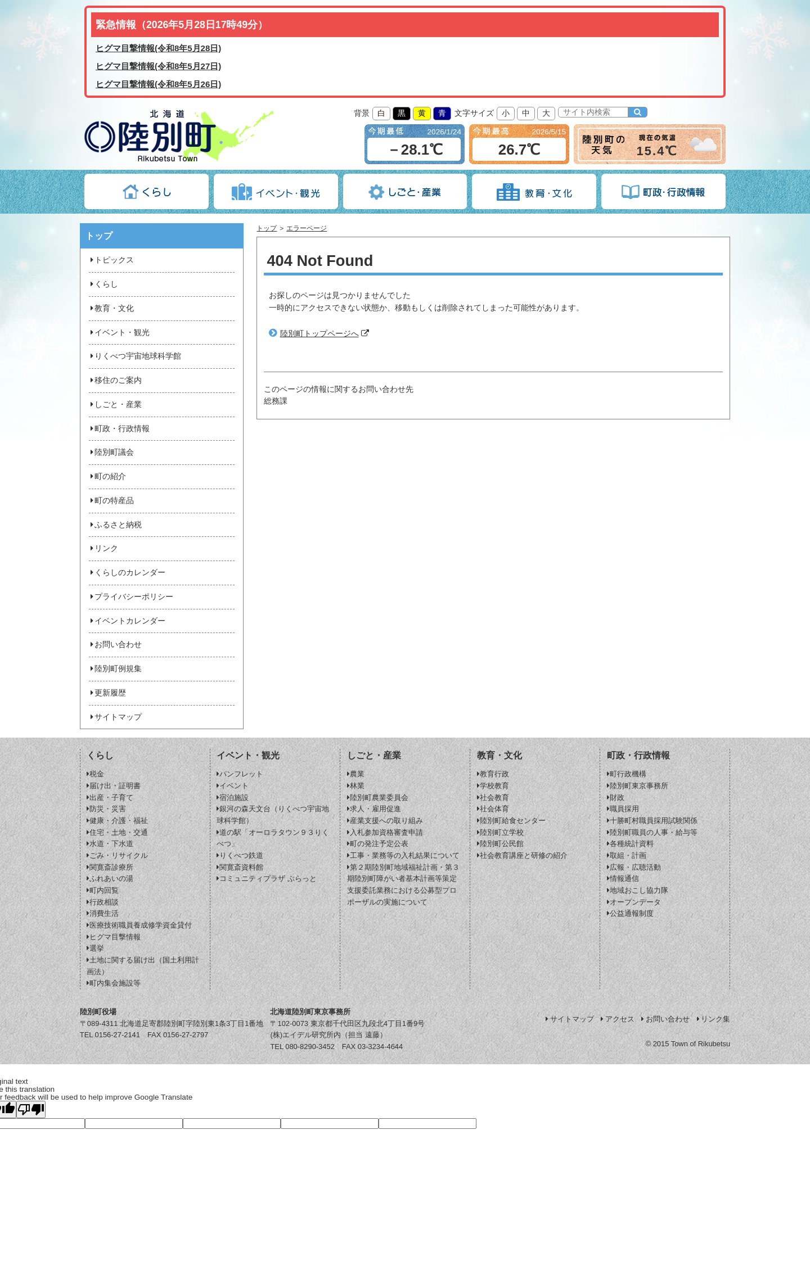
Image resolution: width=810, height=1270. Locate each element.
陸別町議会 (111, 452)
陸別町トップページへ (319, 333)
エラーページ (306, 228)
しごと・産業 (115, 404)
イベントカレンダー (127, 621)
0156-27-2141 (117, 1035)
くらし (103, 284)
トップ (266, 228)
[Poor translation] (31, 1109)
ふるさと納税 (115, 525)
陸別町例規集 (115, 669)
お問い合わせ (115, 644)
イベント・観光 (119, 332)
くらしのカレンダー (127, 572)
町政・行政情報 (119, 428)
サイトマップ (115, 717)
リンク (103, 548)
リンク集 (712, 1019)
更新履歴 (107, 693)
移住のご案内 (115, 380)
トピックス (111, 260)
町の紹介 (107, 476)
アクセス (617, 1019)
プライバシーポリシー (131, 597)
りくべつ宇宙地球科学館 (135, 356)
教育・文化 (111, 308)
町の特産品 (111, 500)
